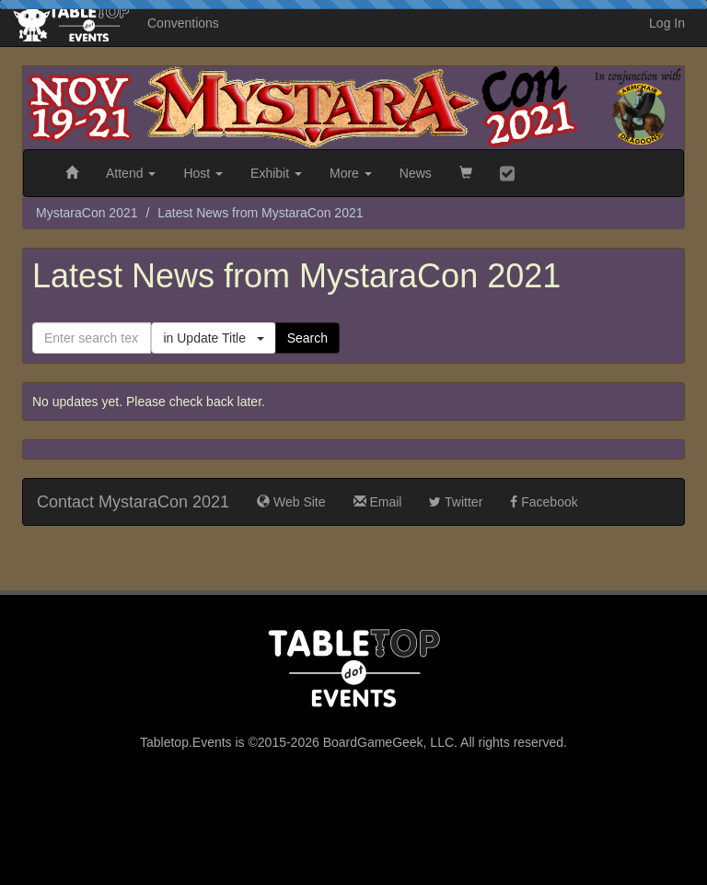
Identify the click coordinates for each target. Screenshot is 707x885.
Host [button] (203, 173)
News (416, 173)
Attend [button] (131, 173)
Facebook (543, 502)
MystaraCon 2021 (87, 212)
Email (378, 502)
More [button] (351, 173)
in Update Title (213, 338)
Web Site (291, 502)
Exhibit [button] (276, 173)
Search (307, 338)
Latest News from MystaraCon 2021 (260, 212)
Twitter (455, 502)
